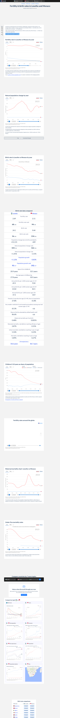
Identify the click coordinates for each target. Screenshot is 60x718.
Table (10, 97)
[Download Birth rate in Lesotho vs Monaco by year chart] (13, 159)
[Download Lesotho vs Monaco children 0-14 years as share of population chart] (13, 367)
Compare (26, 705)
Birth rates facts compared (12, 33)
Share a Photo (24, 594)
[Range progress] (29, 65)
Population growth (24, 257)
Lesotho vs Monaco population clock (14, 74)
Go (39, 579)
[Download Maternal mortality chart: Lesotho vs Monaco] (13, 471)
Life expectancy (24, 341)
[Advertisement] (15, 17)
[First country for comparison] (18, 1)
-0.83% (33, 260)
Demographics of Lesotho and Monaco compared (14, 399)
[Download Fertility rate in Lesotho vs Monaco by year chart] (13, 42)
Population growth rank (24, 263)
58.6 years (14, 344)
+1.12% (14, 260)
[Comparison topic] (38, 1)
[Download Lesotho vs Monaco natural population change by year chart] (13, 98)
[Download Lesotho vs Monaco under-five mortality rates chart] (13, 524)
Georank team (34, 8)
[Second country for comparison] (29, 1)
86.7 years (33, 344)
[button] (2, 28)
